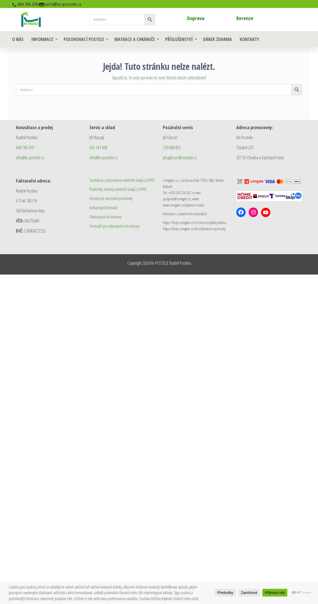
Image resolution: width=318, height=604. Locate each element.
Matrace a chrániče (134, 39)
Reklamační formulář (103, 208)
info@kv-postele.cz (30, 157)
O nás (17, 39)
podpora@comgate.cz (177, 198)
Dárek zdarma (217, 39)
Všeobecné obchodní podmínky (110, 198)
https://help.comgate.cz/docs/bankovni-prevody (194, 228)
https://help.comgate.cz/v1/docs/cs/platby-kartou (194, 222)
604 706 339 (25, 147)
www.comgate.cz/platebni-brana (183, 205)
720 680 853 (172, 147)
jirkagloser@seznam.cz (180, 157)
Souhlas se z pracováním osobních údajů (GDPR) (122, 180)
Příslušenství (179, 39)
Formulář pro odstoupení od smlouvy (114, 226)
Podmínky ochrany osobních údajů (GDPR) (118, 189)
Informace (42, 39)
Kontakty (249, 39)
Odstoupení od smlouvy (105, 217)
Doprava (195, 18)
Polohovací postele (84, 39)
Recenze (244, 18)
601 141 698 (98, 147)
